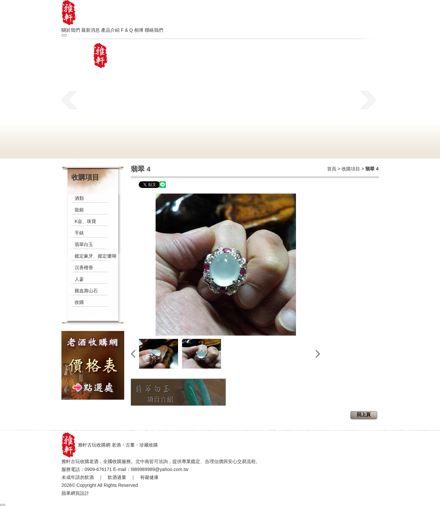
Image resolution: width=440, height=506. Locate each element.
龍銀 (79, 209)
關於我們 (70, 30)
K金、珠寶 (85, 221)
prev (69, 100)
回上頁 (364, 414)
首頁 (331, 168)
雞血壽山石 (86, 290)
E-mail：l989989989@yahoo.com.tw (150, 469)
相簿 (138, 30)
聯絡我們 (154, 30)
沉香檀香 (84, 267)
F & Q (127, 30)
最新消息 (90, 30)
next (368, 100)
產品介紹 (110, 30)
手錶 (79, 232)
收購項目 (351, 168)
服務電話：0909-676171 (86, 469)
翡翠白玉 (84, 244)
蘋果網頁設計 (75, 493)
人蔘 (79, 279)
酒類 (79, 198)
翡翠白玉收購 (178, 392)
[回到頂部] (2, 505)
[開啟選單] (64, 35)
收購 (79, 302)
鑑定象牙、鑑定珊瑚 (95, 256)
